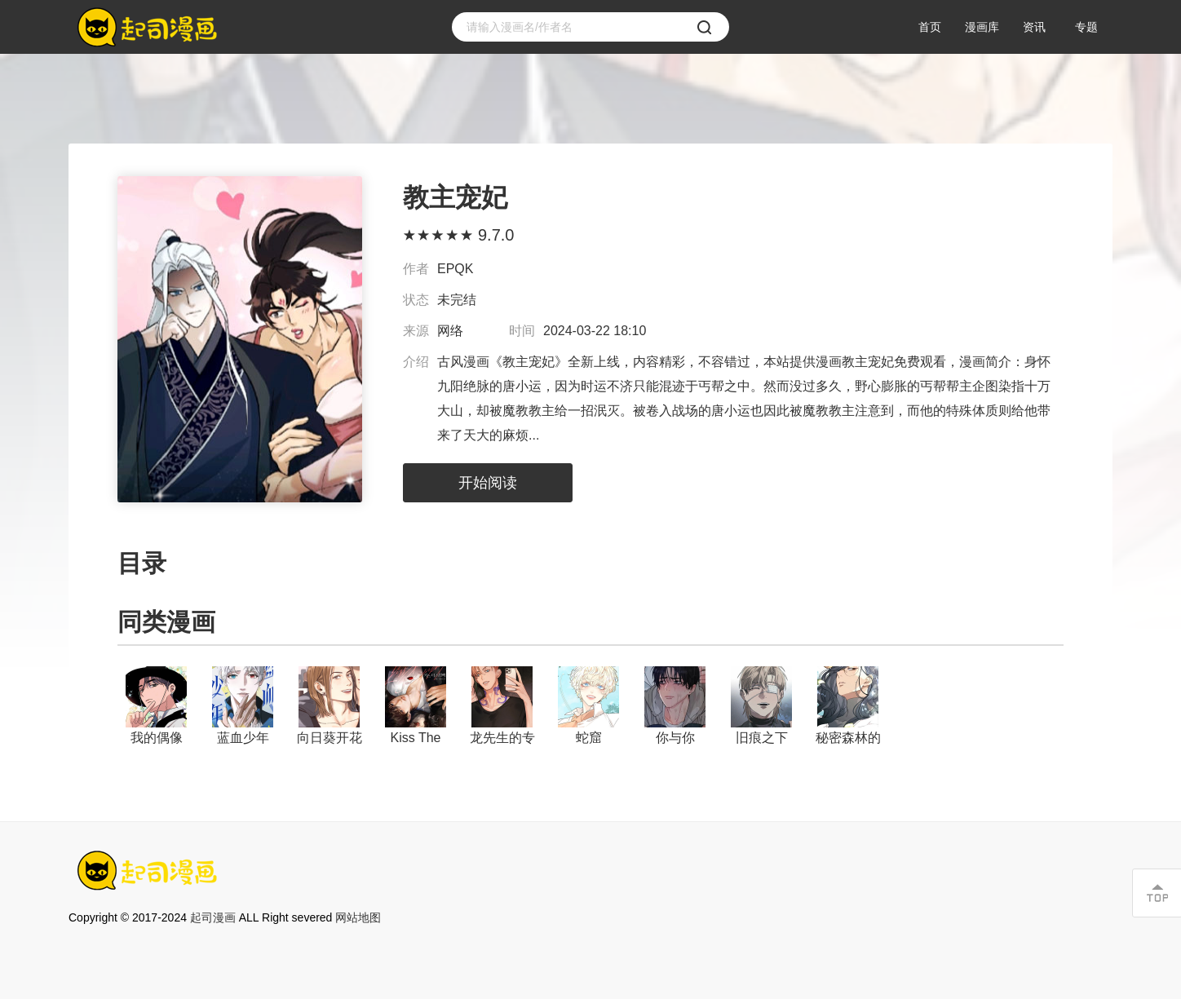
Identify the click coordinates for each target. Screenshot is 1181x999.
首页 (929, 26)
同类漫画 (166, 621)
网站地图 (358, 917)
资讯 (1034, 26)
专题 (1086, 26)
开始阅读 (487, 483)
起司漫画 (213, 917)
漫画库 (982, 26)
